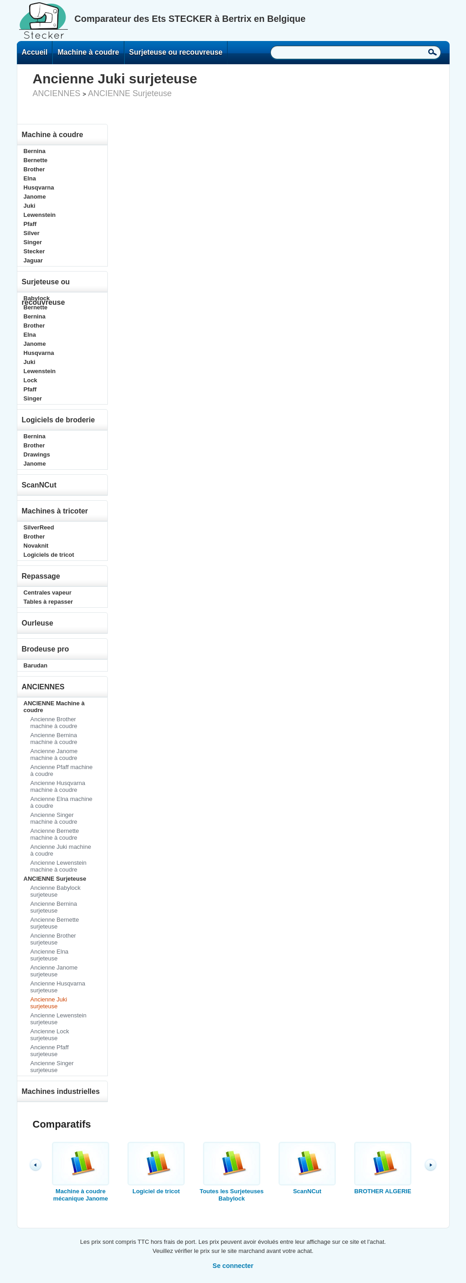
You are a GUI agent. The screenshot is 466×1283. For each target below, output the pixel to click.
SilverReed (39, 527)
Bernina (35, 151)
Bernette (36, 160)
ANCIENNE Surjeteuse (130, 93)
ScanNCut (39, 485)
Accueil (35, 52)
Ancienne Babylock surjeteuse (55, 891)
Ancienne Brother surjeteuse (53, 939)
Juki (29, 205)
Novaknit (36, 545)
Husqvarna (39, 187)
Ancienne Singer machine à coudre (53, 818)
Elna (30, 178)
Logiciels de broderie (58, 420)
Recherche (432, 52)
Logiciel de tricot (156, 1168)
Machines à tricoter (55, 511)
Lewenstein (40, 214)
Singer (33, 242)
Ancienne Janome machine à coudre (54, 754)
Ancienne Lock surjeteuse (49, 1035)
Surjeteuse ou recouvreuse (176, 52)
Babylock (37, 298)
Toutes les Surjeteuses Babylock (231, 1172)
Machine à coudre (88, 52)
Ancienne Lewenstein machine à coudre (58, 866)
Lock (30, 380)
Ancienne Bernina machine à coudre (53, 738)
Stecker (34, 251)
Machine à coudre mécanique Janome (80, 1172)
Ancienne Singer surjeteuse (52, 1066)
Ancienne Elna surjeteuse (49, 955)
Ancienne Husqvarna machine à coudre (58, 786)
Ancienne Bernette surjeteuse (54, 923)
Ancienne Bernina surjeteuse (53, 907)
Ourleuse (37, 623)
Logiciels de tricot (49, 554)
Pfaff (30, 224)
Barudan (36, 665)
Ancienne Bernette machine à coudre (54, 834)
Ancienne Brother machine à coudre (53, 722)
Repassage (41, 576)
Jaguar (33, 260)
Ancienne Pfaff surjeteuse (49, 1050)
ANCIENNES (57, 93)
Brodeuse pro (45, 649)
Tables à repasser (48, 601)
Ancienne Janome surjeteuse (54, 971)
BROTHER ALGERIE (382, 1168)
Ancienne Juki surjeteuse (48, 1003)
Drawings (37, 454)
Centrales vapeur (48, 592)
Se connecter (233, 1265)
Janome (35, 196)
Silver (32, 233)
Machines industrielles (61, 1091)
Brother (34, 169)
